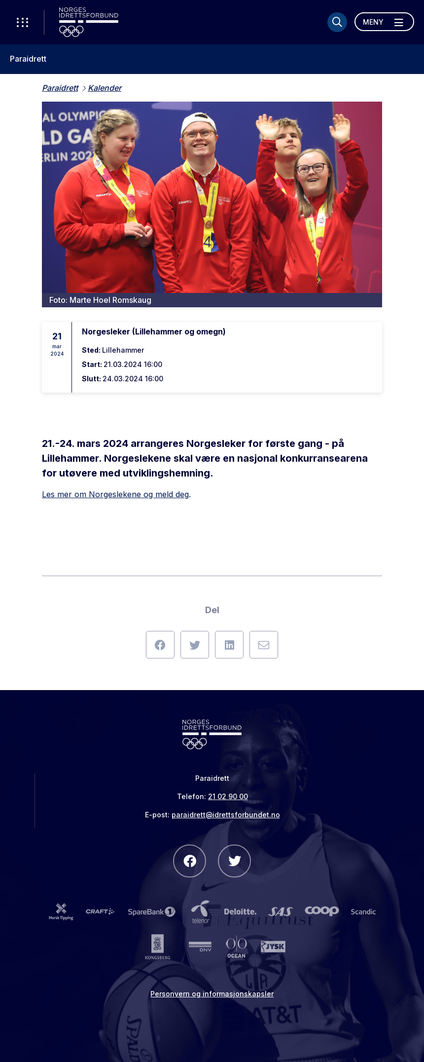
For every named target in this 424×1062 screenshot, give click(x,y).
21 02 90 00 (228, 796)
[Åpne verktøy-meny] (22, 22)
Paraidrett (28, 59)
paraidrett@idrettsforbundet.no (226, 814)
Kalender (104, 88)
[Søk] (337, 22)
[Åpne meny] (384, 21)
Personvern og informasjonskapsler (212, 993)
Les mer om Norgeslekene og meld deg (115, 494)
